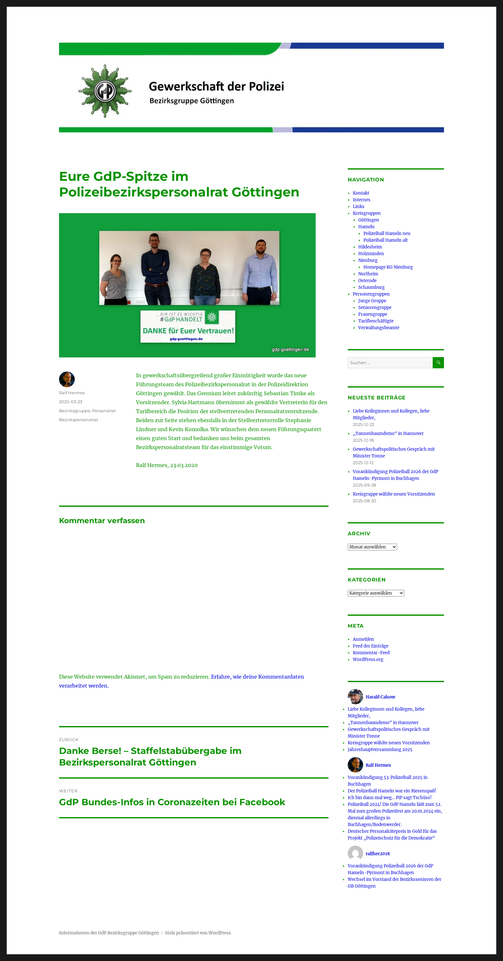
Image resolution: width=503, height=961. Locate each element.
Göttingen (368, 220)
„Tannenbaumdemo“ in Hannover (388, 433)
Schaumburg (371, 287)
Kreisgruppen (367, 213)
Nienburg (368, 260)
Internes (362, 200)
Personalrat (104, 410)
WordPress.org (368, 659)
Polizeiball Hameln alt (385, 240)
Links (358, 206)
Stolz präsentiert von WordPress (198, 933)
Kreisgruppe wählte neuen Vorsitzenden (394, 494)
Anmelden (363, 639)
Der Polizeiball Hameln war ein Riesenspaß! (392, 791)
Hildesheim (370, 247)
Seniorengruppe (374, 307)
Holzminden (371, 253)
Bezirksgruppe (74, 410)
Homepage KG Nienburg (388, 267)
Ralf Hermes (72, 392)
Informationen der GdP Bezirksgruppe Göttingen (109, 933)
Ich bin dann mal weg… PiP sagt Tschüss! (390, 797)
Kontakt (361, 193)
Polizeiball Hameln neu (386, 233)
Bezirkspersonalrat (78, 419)
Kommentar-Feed (371, 653)
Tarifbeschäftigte (376, 321)
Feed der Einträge (370, 646)
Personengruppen (371, 294)
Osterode (367, 280)
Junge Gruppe (372, 301)
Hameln (366, 227)
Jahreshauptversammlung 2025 (380, 749)
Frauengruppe (372, 314)
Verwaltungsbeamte (378, 327)
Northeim (368, 274)
